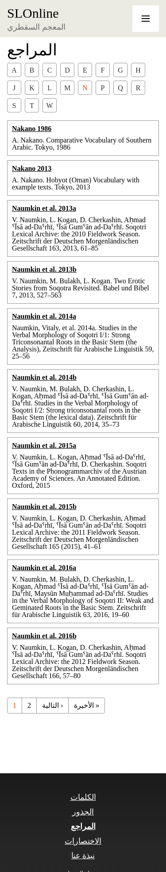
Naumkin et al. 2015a (44, 445)
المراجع (83, 826)
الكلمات (83, 797)
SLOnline (33, 13)
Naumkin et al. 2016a (44, 567)
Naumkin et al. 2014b (44, 377)
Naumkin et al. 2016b (44, 636)
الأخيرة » (86, 705)
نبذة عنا (83, 855)
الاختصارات (83, 841)
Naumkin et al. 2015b (44, 506)
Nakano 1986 (31, 128)
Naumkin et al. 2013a (44, 208)
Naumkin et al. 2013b (44, 269)
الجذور (83, 811)
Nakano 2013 (31, 168)
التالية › (52, 705)
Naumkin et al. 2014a (44, 316)
